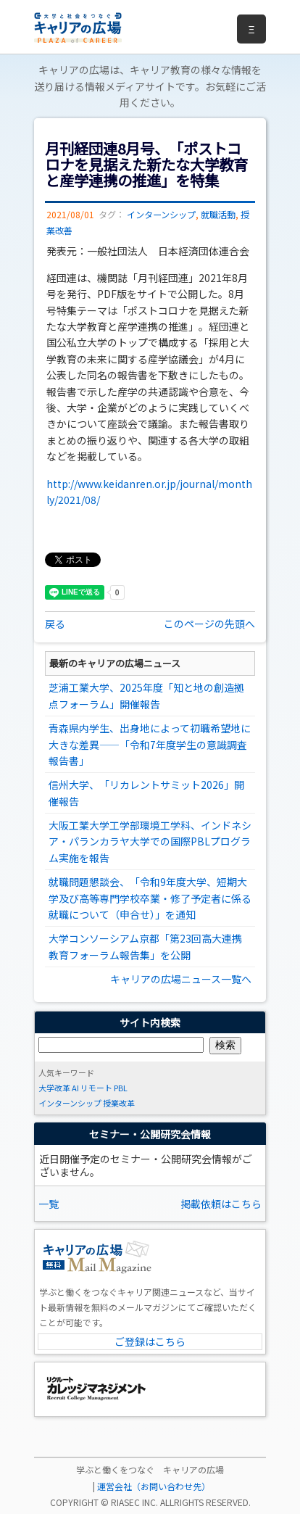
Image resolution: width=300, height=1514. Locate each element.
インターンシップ (161, 214)
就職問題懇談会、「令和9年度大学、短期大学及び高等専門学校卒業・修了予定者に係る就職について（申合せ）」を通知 (150, 898)
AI (75, 1087)
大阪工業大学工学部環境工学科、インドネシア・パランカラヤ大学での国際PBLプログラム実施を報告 (150, 841)
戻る (55, 623)
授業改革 (119, 1103)
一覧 (48, 1203)
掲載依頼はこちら (221, 1203)
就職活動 (218, 214)
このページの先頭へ (209, 623)
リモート (96, 1087)
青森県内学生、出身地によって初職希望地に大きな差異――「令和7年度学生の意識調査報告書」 (150, 744)
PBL (121, 1087)
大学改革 (54, 1087)
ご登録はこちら (150, 1341)
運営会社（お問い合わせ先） (153, 1486)
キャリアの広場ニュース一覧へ (180, 979)
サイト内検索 (150, 1022)
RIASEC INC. (134, 1502)
